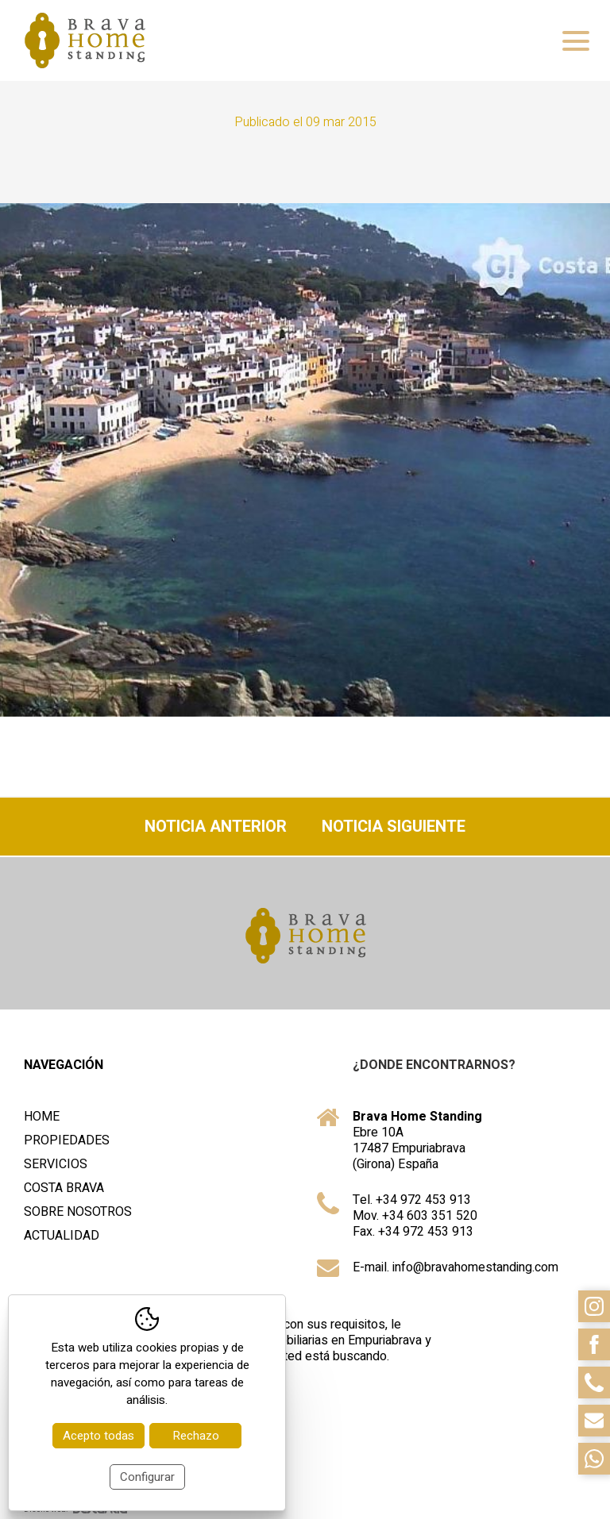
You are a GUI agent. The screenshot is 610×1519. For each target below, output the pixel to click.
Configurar (147, 1477)
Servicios (55, 1164)
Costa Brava (64, 1188)
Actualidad (61, 1236)
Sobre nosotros (78, 1212)
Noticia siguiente (393, 826)
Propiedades (67, 1140)
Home (42, 1117)
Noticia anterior (216, 826)
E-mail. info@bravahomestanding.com (455, 1267)
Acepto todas (98, 1435)
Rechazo (195, 1435)
